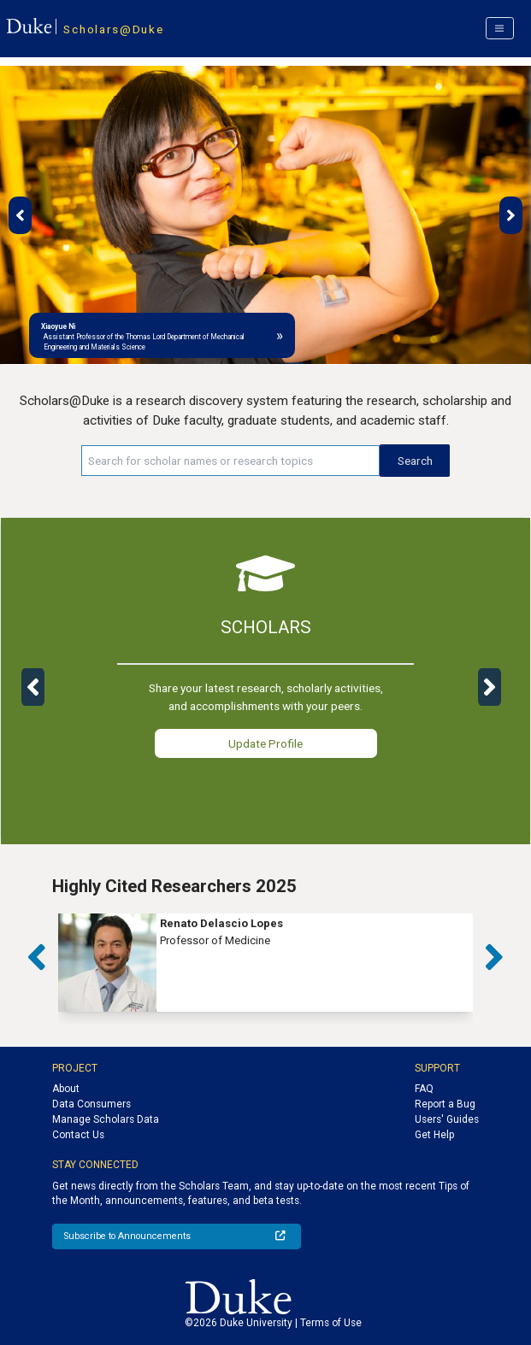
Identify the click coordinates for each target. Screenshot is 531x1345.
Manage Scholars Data (105, 1119)
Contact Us (78, 1135)
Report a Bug (445, 1104)
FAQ (424, 1089)
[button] (20, 215)
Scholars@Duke (113, 29)
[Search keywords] (230, 460)
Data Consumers (91, 1104)
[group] (265, 962)
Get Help (434, 1135)
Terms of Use (331, 1323)
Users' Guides (447, 1119)
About (66, 1089)
